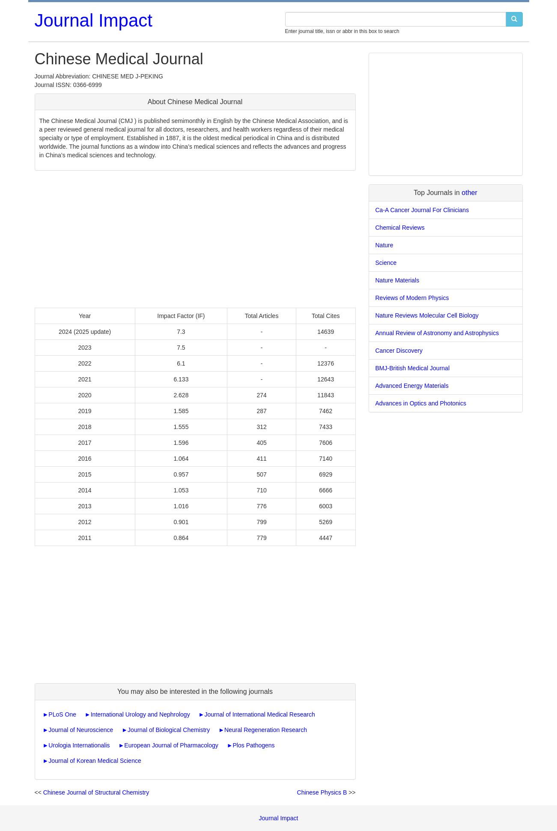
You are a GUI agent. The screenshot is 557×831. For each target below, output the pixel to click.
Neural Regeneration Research (265, 729)
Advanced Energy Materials (412, 385)
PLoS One (62, 714)
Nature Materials (397, 280)
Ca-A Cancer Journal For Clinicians (422, 210)
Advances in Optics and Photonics (420, 403)
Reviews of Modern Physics (412, 297)
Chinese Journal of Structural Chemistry (96, 792)
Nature (384, 245)
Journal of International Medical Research (259, 714)
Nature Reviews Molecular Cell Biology (427, 315)
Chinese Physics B (322, 792)
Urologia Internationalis (79, 745)
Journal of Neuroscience (80, 729)
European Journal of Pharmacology (171, 745)
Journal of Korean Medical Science (94, 760)
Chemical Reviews (400, 227)
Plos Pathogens (254, 745)
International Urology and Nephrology (140, 714)
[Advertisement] (195, 239)
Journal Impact (93, 20)
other (469, 192)
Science (386, 262)
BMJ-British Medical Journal (412, 368)
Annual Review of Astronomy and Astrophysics (437, 333)
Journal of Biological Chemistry (169, 729)
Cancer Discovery (399, 350)
